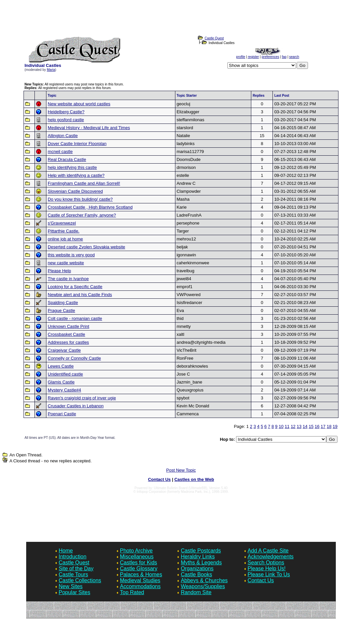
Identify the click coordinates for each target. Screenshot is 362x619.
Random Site (196, 592)
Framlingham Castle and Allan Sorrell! (84, 183)
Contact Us (159, 479)
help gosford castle (66, 119)
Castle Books (196, 574)
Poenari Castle (62, 413)
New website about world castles (79, 103)
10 (281, 426)
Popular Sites (74, 592)
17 (323, 426)
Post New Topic (181, 470)
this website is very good (71, 254)
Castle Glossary (138, 568)
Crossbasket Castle (66, 334)
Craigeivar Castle (64, 350)
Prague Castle (61, 310)
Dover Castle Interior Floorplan (77, 143)
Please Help (59, 270)
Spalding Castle (63, 302)
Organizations (197, 568)
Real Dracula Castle (67, 159)
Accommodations (140, 586)
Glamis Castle (61, 382)
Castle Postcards (201, 550)
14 (305, 426)
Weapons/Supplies (203, 586)
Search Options (266, 562)
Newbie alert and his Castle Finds (80, 294)
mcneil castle (60, 151)
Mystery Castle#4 (64, 389)
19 (335, 426)
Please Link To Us (269, 574)
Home (66, 550)
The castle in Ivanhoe (68, 278)
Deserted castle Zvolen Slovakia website (86, 246)
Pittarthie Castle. (63, 231)
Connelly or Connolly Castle (74, 358)
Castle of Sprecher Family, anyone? (82, 215)
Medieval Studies (140, 580)
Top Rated (132, 592)
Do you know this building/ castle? (80, 199)
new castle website (66, 262)
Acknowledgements (271, 556)
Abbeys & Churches (204, 580)
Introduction (73, 556)
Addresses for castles (68, 342)
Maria (51, 70)
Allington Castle (63, 135)
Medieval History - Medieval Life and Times (89, 127)
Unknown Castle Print (68, 326)
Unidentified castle (65, 374)
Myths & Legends (201, 562)
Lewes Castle (61, 366)
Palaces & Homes (141, 574)
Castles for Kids (138, 562)
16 (317, 426)
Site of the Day (76, 568)
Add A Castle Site (268, 550)
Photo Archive (136, 550)
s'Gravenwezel (62, 223)
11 (287, 426)
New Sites (71, 586)
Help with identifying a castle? (76, 175)
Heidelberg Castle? (66, 111)
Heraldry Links (197, 556)
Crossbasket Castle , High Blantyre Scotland (90, 207)
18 (329, 426)
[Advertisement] (181, 20)
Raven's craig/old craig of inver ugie (82, 397)
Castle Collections (80, 580)
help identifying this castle (72, 167)
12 (293, 426)
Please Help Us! (267, 568)
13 (299, 426)
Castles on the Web (194, 479)
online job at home (65, 238)
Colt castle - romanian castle (75, 318)
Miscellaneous (136, 556)
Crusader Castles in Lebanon (75, 405)
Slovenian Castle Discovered (75, 191)
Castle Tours (73, 574)
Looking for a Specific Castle (75, 286)
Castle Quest (74, 562)
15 (311, 426)
